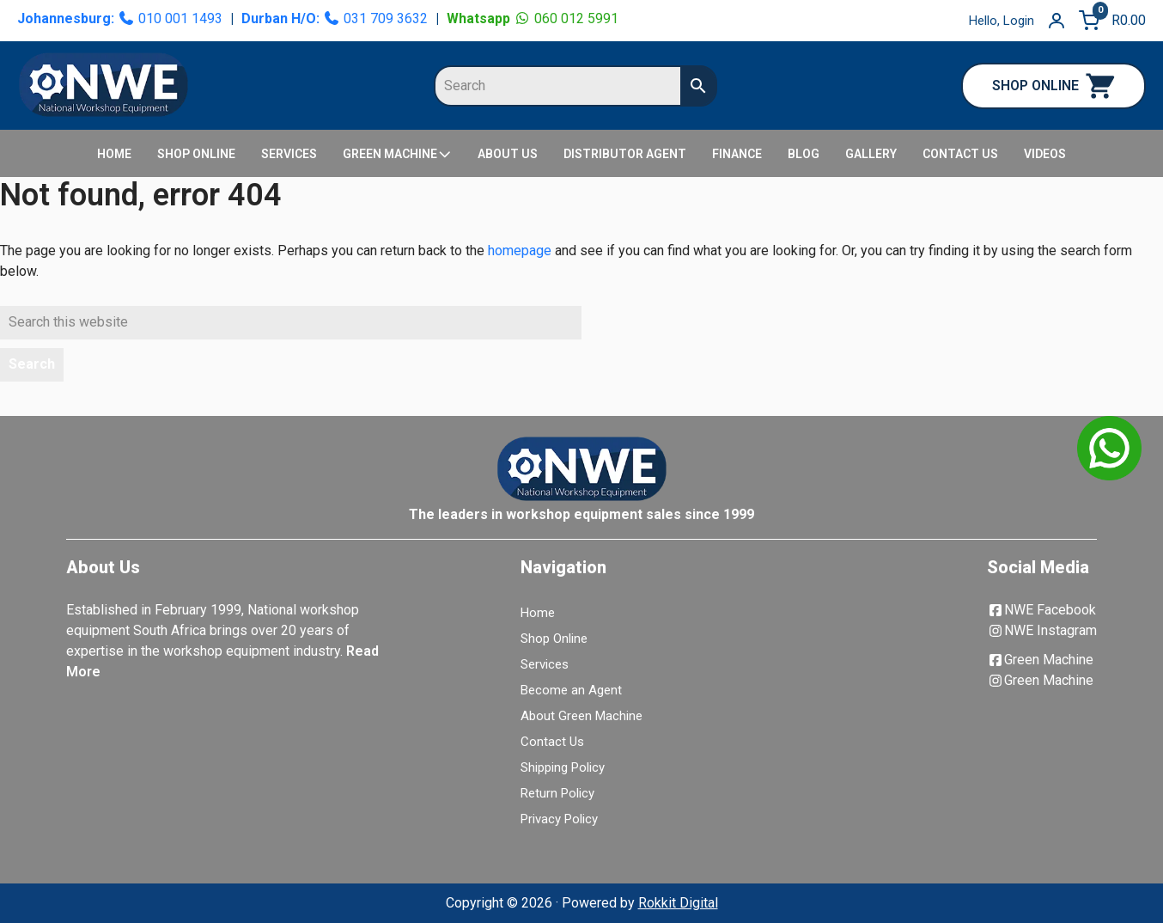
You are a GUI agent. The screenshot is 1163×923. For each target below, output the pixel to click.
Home (538, 612)
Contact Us (552, 741)
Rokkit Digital (678, 903)
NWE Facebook (1041, 610)
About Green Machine (581, 716)
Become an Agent (571, 690)
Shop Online (554, 638)
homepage (519, 250)
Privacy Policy (559, 819)
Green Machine (1040, 659)
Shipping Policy (563, 767)
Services (545, 664)
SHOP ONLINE (1053, 85)
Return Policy (557, 793)
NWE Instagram (1042, 630)
